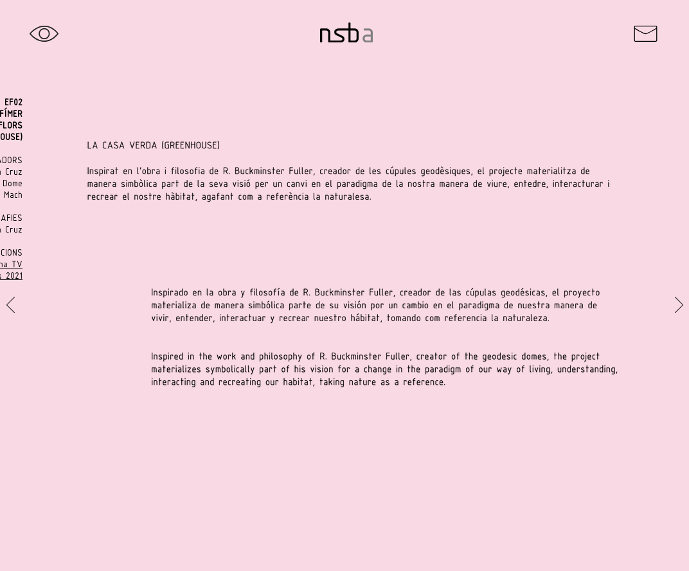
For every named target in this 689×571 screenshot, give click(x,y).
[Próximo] (679, 306)
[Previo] (10, 306)
